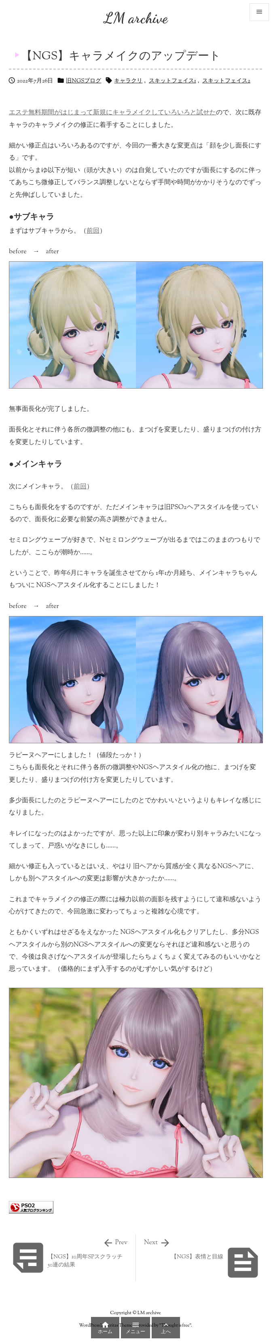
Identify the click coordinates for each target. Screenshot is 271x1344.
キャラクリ (128, 81)
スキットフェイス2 (226, 81)
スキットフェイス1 (172, 81)
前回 (93, 231)
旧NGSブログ (83, 81)
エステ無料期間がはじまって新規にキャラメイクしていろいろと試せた (112, 113)
